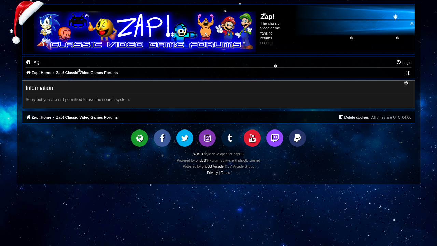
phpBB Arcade (213, 166)
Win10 (198, 154)
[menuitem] (32, 62)
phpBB (201, 160)
